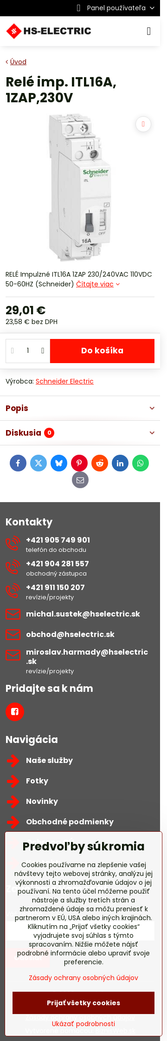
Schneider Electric (65, 381)
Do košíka (102, 350)
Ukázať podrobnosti (83, 1024)
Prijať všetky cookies (83, 1003)
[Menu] (149, 31)
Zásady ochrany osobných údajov (83, 977)
